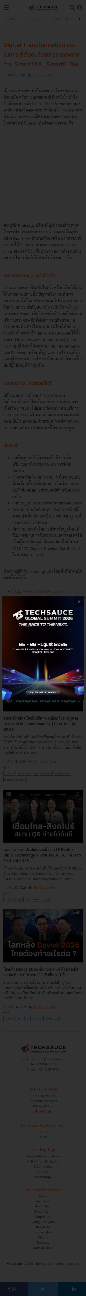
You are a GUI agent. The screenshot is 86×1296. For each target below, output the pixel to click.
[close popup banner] (79, 601)
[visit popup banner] (43, 648)
